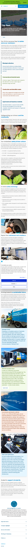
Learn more (5, 387)
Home (4, 37)
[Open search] (15, 6)
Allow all (14, 280)
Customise (14, 283)
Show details (22, 277)
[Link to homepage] (3, 544)
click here (18, 3)
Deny (14, 286)
